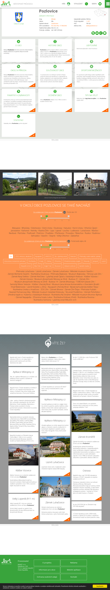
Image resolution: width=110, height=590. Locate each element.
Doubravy (58, 228)
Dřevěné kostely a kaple (72, 261)
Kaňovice (25, 230)
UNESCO (48, 256)
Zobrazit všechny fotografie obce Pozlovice (55, 198)
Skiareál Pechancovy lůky (19, 292)
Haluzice (67, 228)
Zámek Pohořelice (92, 292)
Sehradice (35, 235)
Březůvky (25, 228)
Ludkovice (75, 230)
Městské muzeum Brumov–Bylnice (87, 294)
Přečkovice (59, 233)
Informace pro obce (47, 570)
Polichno (40, 233)
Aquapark (38, 256)
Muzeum (58, 266)
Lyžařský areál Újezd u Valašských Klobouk (64, 276)
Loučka (66, 230)
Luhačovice (54, 23)
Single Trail (47, 266)
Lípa (52, 230)
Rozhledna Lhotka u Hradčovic (26, 289)
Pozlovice (48, 11)
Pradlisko (49, 233)
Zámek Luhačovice (61, 271)
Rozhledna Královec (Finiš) (65, 297)
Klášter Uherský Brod (41, 284)
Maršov (95, 230)
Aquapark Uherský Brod (58, 287)
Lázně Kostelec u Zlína (36, 287)
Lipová (58, 230)
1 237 (88, 21)
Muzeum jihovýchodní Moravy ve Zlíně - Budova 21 (56, 279)
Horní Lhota (78, 228)
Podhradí (31, 233)
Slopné (52, 235)
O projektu (46, 563)
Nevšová (12, 233)
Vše (11, 256)
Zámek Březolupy (67, 281)
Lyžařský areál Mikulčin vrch (64, 300)
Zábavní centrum (70, 266)
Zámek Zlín (84, 279)
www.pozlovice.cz (91, 26)
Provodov (70, 233)
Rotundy (86, 261)
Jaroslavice (15, 230)
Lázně (103, 261)
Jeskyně (95, 261)
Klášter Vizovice (90, 276)
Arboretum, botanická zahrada (14, 261)
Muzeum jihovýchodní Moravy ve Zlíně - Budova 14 (36, 281)
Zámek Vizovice (26, 279)
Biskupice (16, 228)
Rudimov (96, 233)
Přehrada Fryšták (88, 289)
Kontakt (73, 577)
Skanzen (73, 256)
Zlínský (53, 19)
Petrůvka (21, 233)
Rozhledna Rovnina (86, 297)
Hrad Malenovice (18, 287)
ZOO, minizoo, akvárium (24, 256)
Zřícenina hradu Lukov (42, 297)
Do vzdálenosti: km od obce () (45, 241)
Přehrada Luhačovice (25, 271)
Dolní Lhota (47, 228)
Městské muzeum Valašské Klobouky (48, 292)
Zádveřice (75, 235)
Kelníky (34, 230)
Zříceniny (58, 261)
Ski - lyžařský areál (61, 256)
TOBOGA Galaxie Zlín (85, 281)
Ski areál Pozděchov (74, 292)
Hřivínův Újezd (90, 228)
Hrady (41, 261)
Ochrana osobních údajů (47, 577)
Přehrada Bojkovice (59, 274)
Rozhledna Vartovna (42, 300)
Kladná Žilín (44, 230)
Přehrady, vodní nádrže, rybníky (89, 256)
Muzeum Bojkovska (77, 274)
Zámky (49, 261)
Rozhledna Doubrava (40, 274)
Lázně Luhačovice (43, 271)
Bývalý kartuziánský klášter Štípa (84, 287)
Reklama (73, 563)
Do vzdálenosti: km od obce (47, 212)
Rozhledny (32, 261)
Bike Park (37, 266)
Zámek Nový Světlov (20, 276)
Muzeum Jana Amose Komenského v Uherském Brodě (75, 284)
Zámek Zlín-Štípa (72, 289)
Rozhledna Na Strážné (61, 294)
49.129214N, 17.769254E (59, 26)
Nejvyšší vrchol (26, 266)
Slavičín (44, 235)
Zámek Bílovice (56, 289)
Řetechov (79, 233)
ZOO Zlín (45, 289)
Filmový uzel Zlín (94, 274)
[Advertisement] (55, 155)
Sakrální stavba (84, 266)
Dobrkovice (36, 228)
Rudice (88, 233)
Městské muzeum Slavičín (81, 271)
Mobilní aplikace (74, 570)
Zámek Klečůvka (37, 276)
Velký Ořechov (63, 235)
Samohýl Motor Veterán (20, 284)
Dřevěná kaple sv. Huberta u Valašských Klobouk (29, 294)
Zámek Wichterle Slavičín (18, 274)
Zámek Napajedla (23, 297)
